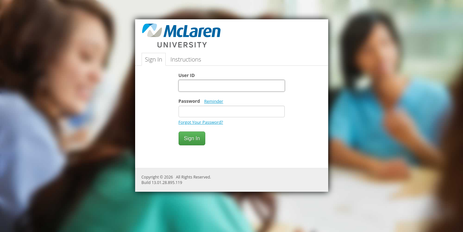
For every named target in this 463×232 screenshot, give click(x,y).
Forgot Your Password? (201, 122)
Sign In (153, 59)
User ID (187, 75)
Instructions (186, 59)
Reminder (213, 101)
